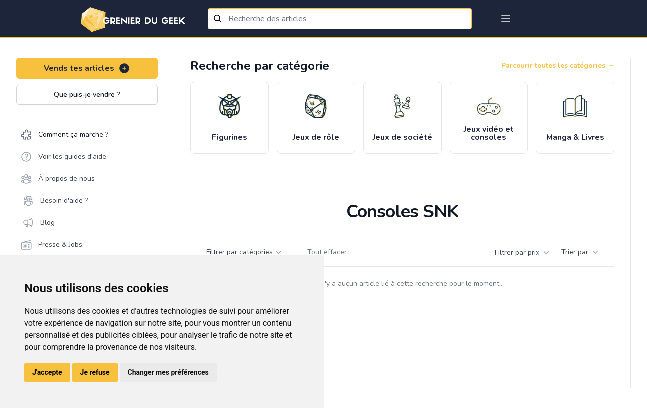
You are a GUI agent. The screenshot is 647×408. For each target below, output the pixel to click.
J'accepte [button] (47, 372)
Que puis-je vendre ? (87, 94)
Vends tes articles (87, 68)
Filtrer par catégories (244, 252)
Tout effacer (327, 252)
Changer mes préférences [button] (168, 372)
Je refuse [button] (95, 372)
